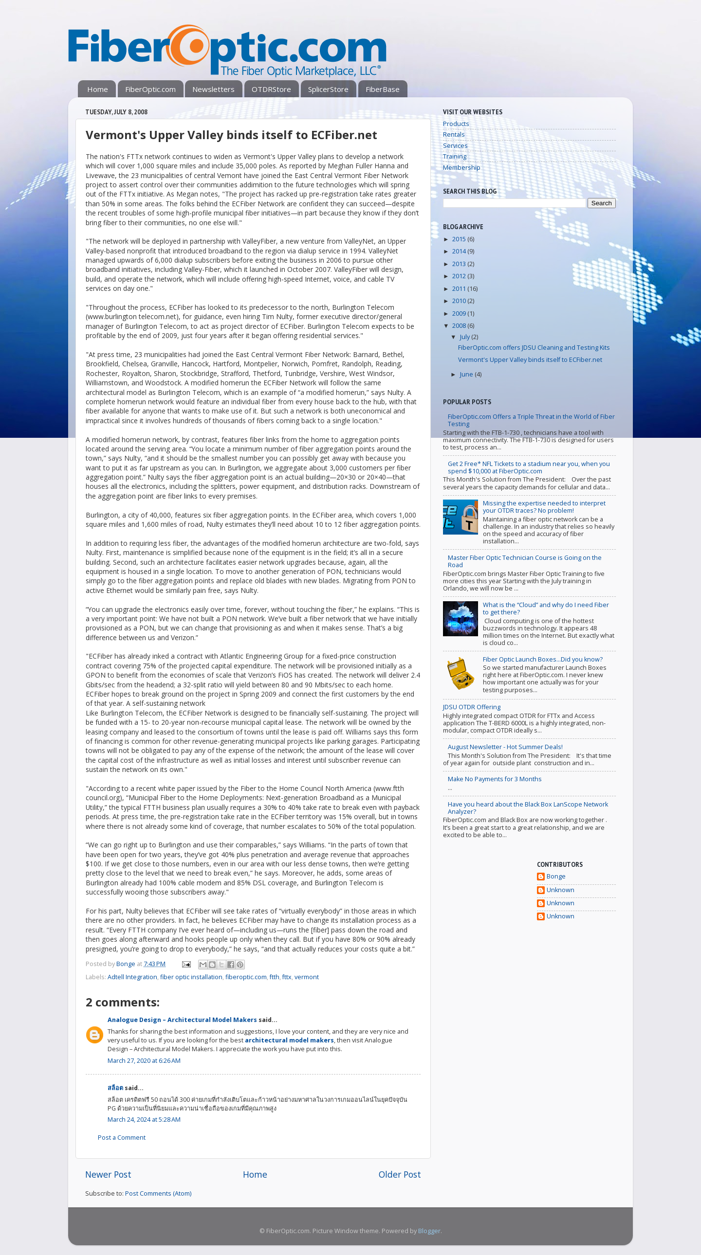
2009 (459, 313)
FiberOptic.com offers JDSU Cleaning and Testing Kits (534, 347)
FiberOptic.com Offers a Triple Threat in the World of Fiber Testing (531, 420)
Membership (461, 167)
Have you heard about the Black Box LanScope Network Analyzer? (528, 808)
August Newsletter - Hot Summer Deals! (505, 747)
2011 (459, 289)
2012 (459, 276)
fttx (287, 977)
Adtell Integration (132, 977)
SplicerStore (328, 89)
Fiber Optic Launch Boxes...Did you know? (543, 659)
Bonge (556, 876)
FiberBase (383, 89)
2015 (459, 239)
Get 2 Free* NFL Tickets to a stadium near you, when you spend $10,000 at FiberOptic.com (529, 467)
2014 (459, 251)
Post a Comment (122, 1137)
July (465, 337)
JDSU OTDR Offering (471, 707)
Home (97, 89)
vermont (307, 977)
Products (456, 124)
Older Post (400, 1174)
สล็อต (115, 1088)
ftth (274, 977)
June (467, 374)
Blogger (429, 1231)
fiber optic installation (191, 977)
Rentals (454, 134)
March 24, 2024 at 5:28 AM (144, 1119)
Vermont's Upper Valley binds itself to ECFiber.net (530, 360)
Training (454, 156)
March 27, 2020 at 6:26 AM (144, 1061)
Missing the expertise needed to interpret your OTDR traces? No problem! (544, 507)
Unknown (560, 890)
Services (455, 146)
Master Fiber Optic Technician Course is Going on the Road (525, 561)
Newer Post (108, 1174)
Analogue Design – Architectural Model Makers (182, 1020)
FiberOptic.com (150, 89)
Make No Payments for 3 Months (495, 779)
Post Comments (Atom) (158, 1193)
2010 (459, 301)
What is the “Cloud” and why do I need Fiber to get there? (546, 608)
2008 (459, 326)
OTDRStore (271, 89)
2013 (459, 264)
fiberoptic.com (246, 977)
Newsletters (213, 89)
